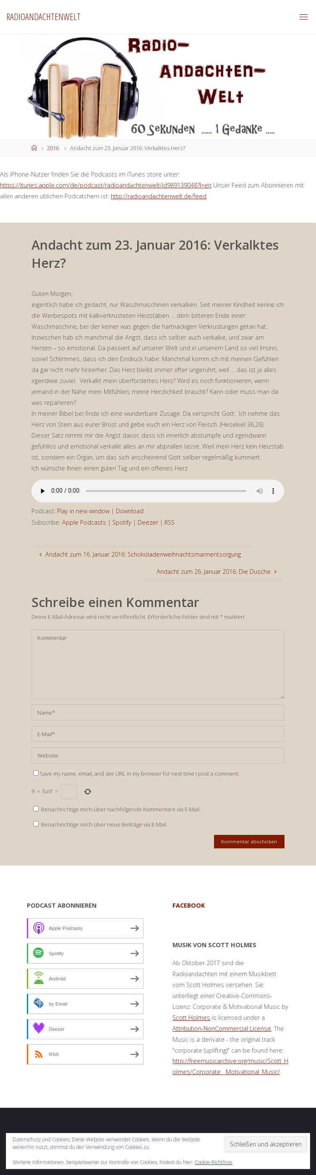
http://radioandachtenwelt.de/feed (158, 196)
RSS (170, 522)
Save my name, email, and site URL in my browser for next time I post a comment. (136, 773)
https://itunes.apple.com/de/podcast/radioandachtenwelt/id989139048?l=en (106, 185)
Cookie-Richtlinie (213, 1162)
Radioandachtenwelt (43, 17)
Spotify (121, 522)
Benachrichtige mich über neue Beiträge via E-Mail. (104, 824)
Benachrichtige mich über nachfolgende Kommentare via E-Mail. (121, 809)
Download (130, 511)
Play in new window (83, 511)
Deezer (148, 522)
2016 (53, 148)
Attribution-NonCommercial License (221, 1028)
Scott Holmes (191, 1018)
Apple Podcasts (84, 522)
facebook (188, 905)
